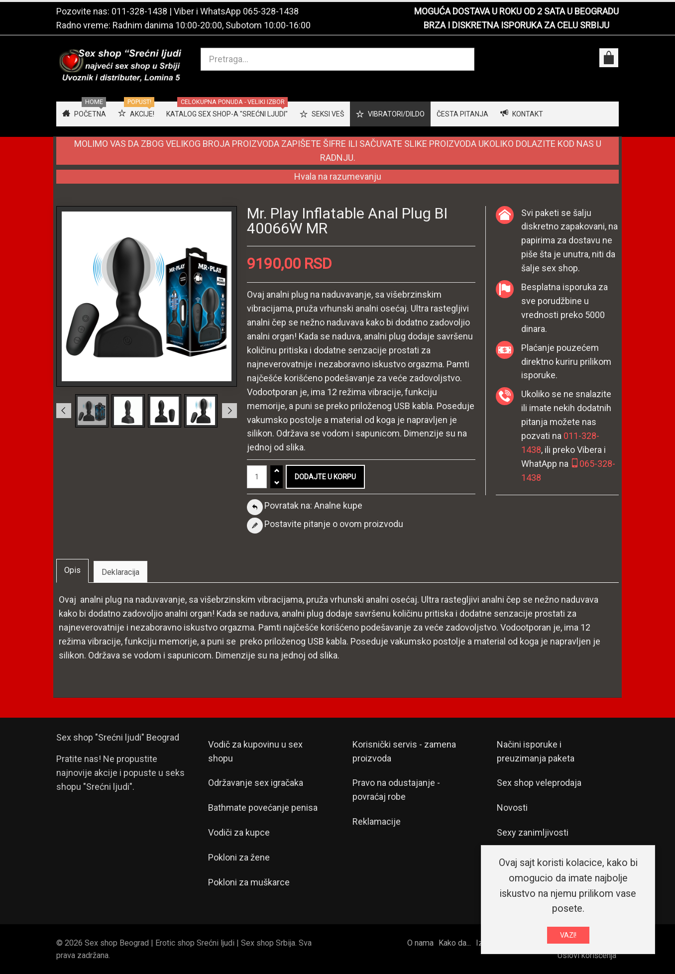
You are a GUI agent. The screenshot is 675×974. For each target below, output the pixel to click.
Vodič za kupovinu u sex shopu (255, 751)
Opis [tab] (72, 570)
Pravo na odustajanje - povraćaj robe (396, 789)
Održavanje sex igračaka (255, 782)
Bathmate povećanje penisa (263, 807)
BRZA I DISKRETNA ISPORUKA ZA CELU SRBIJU (516, 25)
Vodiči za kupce (239, 832)
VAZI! (568, 938)
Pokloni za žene (239, 857)
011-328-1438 (139, 11)
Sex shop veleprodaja (539, 782)
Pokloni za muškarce (249, 882)
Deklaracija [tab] (120, 572)
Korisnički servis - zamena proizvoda (404, 751)
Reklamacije (376, 821)
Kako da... (455, 943)
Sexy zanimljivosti (532, 832)
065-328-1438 (271, 11)
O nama (420, 943)
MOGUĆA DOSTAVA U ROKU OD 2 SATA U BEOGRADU (516, 11)
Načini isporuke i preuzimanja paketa (535, 751)
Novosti (512, 807)
